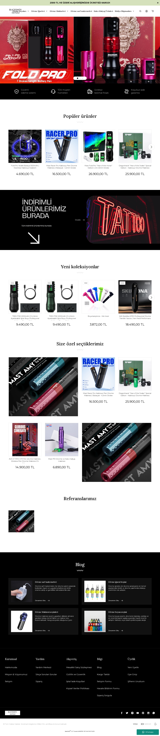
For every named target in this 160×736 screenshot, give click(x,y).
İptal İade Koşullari (75, 684)
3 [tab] (82, 78)
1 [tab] (77, 78)
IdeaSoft (68, 734)
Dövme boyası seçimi (119, 615)
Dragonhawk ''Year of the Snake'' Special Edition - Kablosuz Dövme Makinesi (135, 168)
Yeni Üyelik (133, 670)
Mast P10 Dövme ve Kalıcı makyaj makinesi (62, 464)
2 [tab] (80, 78)
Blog (99, 670)
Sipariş (39, 684)
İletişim (8, 684)
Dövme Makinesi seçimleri (49, 615)
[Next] (151, 147)
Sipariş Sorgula (104, 698)
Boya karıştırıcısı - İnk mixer (98, 319)
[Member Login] (146, 11)
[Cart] (153, 11)
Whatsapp (147, 732)
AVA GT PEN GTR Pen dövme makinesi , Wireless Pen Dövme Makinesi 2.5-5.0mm (25, 464)
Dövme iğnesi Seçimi (119, 585)
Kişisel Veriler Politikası (77, 691)
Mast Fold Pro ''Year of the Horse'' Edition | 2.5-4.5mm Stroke (98, 168)
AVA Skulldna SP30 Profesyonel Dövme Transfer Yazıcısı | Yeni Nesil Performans (135, 320)
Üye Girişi (132, 677)
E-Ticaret (75, 734)
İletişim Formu (104, 684)
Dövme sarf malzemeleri (48, 585)
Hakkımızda (11, 670)
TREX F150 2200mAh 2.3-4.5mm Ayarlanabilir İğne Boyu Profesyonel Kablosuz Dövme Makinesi (25, 320)
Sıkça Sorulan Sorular (46, 677)
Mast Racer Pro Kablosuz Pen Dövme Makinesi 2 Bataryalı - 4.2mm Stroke (61, 168)
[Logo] (12, 716)
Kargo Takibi (103, 677)
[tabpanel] (80, 50)
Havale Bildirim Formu (108, 691)
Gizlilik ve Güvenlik (75, 677)
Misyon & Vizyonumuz (16, 677)
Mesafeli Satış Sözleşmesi (79, 670)
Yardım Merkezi (43, 670)
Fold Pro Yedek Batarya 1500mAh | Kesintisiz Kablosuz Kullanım (25, 168)
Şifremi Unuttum (136, 684)
